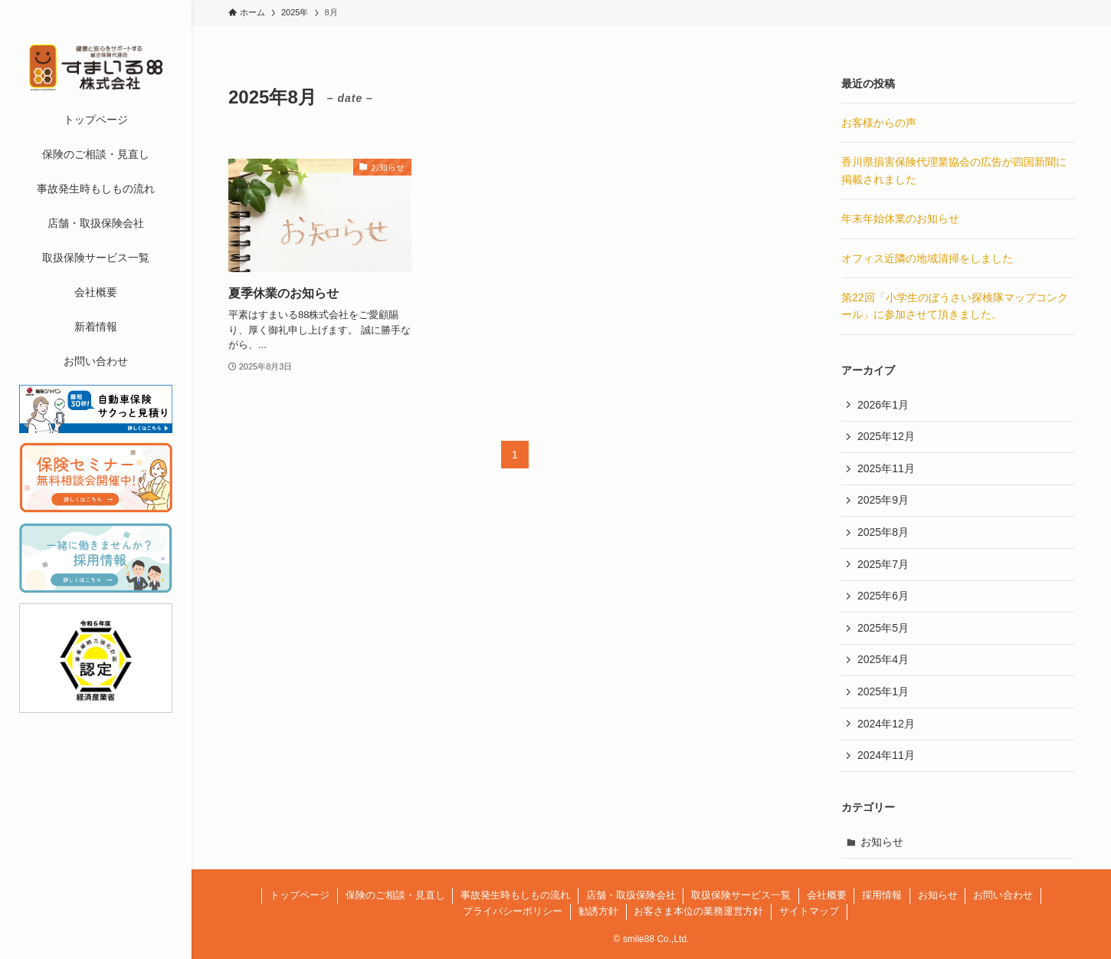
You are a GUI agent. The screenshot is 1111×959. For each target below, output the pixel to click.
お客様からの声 (878, 123)
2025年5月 (883, 628)
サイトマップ (809, 911)
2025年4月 (883, 659)
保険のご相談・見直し (395, 895)
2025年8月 (883, 532)
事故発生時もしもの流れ (515, 895)
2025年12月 (886, 436)
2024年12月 (886, 724)
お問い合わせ (1003, 895)
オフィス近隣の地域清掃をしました (927, 258)
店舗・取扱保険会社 (631, 895)
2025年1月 (883, 691)
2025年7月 (883, 564)
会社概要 (827, 895)
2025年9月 (883, 500)
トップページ (299, 895)
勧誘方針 (598, 911)
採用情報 (882, 895)
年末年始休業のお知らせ (900, 218)
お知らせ (881, 842)
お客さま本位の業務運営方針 (698, 911)
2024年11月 (886, 755)
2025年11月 (886, 468)
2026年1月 (883, 405)
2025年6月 (883, 596)
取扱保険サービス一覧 (741, 895)
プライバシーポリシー (512, 911)
